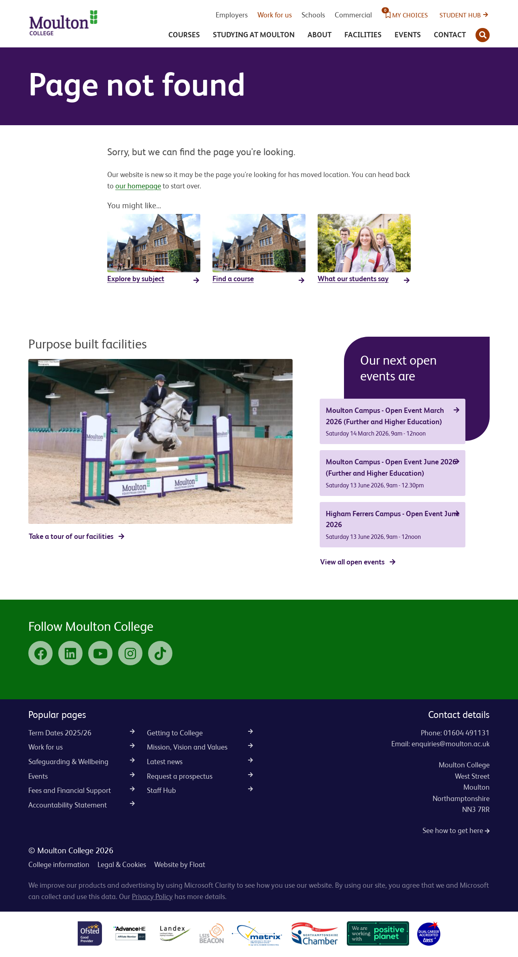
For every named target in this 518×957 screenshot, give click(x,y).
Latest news (200, 761)
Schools (313, 15)
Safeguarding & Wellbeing (81, 761)
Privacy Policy (152, 896)
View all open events (352, 562)
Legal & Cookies (122, 864)
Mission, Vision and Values (200, 747)
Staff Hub (200, 790)
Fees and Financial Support (81, 790)
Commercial (353, 15)
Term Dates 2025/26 (81, 732)
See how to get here (456, 830)
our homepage (138, 186)
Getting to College (200, 732)
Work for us (274, 15)
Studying (254, 34)
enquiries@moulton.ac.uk (451, 743)
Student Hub (460, 15)
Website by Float (179, 864)
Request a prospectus (200, 776)
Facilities (363, 34)
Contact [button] (450, 34)
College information (58, 864)
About (319, 34)
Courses (184, 34)
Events (408, 34)
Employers (232, 15)
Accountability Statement (81, 805)
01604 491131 (467, 732)
